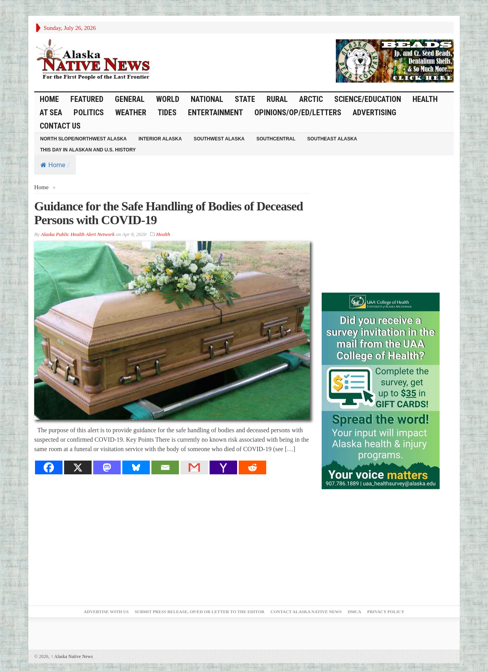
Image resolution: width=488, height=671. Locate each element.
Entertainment (215, 112)
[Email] (165, 467)
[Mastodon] (107, 467)
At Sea (51, 112)
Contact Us (60, 126)
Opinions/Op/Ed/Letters (297, 112)
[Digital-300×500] (381, 390)
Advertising (374, 112)
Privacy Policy (385, 611)
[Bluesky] (136, 467)
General (130, 99)
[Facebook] (49, 467)
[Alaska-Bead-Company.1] (395, 60)
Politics (89, 112)
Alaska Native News (72, 656)
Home (53, 165)
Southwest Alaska (219, 139)
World (167, 99)
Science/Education (367, 99)
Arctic (311, 99)
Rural (277, 99)
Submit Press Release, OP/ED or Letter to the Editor (199, 611)
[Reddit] (252, 467)
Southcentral (275, 139)
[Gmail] (194, 467)
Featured (86, 99)
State (245, 99)
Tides (167, 112)
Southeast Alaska (332, 139)
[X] (78, 467)
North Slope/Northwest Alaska (83, 139)
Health (425, 99)
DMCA (354, 611)
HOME (49, 99)
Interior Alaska (160, 139)
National (207, 99)
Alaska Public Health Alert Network (78, 234)
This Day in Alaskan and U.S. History (88, 150)
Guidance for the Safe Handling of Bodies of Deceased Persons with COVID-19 (168, 213)
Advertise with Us (106, 611)
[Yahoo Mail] (223, 467)
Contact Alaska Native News (306, 611)
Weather (130, 112)
